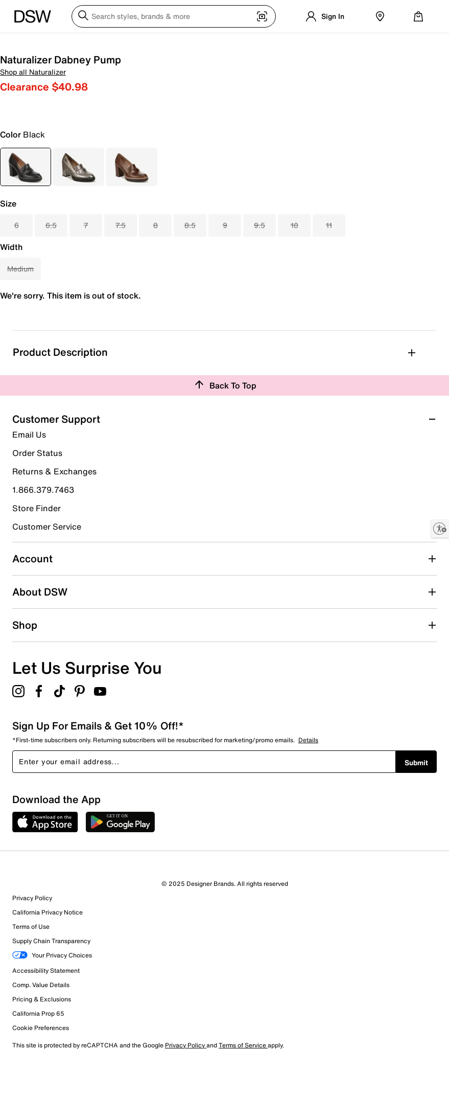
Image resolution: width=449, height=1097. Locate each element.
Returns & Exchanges (54, 506)
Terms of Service (243, 1080)
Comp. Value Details (40, 1020)
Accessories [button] (188, 42)
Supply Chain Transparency (51, 976)
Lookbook (286, 42)
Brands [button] (251, 42)
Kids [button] (78, 42)
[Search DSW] (173, 16)
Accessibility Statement (46, 1005)
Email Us (29, 470)
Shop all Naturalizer (257, 83)
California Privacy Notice (47, 947)
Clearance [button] (381, 42)
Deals (415, 42)
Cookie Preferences (40, 1063)
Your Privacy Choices (52, 991)
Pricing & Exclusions (41, 1034)
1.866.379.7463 (43, 525)
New (224, 42)
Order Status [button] (37, 488)
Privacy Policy (32, 933)
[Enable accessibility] (440, 528)
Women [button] (29, 42)
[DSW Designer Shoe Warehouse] (32, 15)
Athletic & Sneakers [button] (126, 42)
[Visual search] (262, 17)
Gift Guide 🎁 (333, 42)
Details (308, 775)
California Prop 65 (38, 1048)
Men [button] (56, 42)
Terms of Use (31, 961)
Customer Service (46, 561)
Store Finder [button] (36, 543)
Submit (416, 797)
